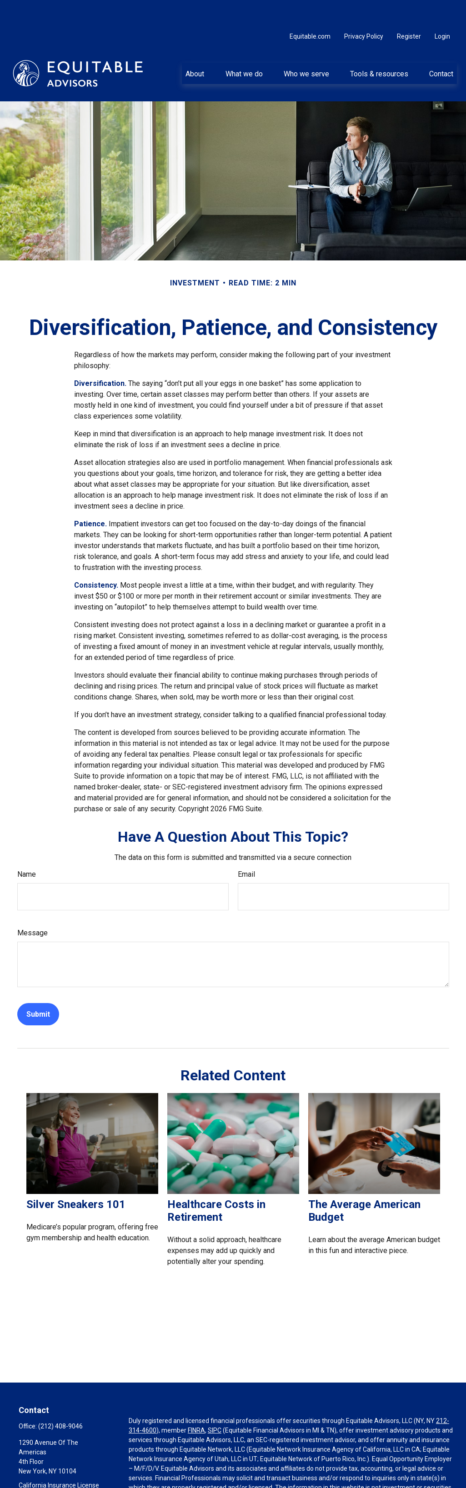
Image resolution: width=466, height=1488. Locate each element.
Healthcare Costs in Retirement (216, 1183)
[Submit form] (38, 987)
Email (246, 847)
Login (442, 9)
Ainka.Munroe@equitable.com (62, 1483)
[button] (195, 46)
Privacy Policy (363, 9)
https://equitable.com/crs (165, 1479)
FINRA (196, 1403)
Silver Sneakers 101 (75, 1177)
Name (26, 847)
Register (409, 9)
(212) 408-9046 (60, 1399)
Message (32, 905)
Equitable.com (310, 9)
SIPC (214, 1403)
